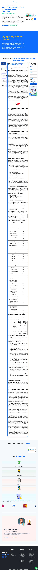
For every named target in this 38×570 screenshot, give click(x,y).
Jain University (31, 554)
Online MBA (22, 550)
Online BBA (22, 556)
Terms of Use (13, 555)
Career (12, 553)
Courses (31, 78)
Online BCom (22, 561)
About (12, 550)
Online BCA (22, 557)
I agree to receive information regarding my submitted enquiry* (33, 83)
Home (3, 4)
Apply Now (4, 25)
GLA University (31, 553)
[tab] (3, 63)
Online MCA (22, 552)
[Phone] (33, 73)
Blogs (12, 554)
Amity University (31, 552)
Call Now (6, 537)
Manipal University (31, 550)
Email (31, 69)
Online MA (21, 553)
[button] (3, 555)
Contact (12, 552)
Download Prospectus (13, 25)
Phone (31, 72)
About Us (11, 569)
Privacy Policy (15, 569)
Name (31, 66)
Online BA (21, 559)
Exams (12, 556)
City (31, 75)
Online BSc (22, 560)
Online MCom (22, 555)
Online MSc (22, 554)
